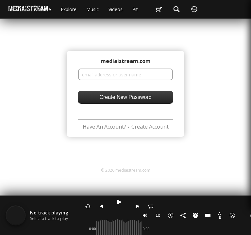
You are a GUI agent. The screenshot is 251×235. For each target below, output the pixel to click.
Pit (135, 9)
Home (44, 9)
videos (116, 9)
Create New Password (125, 97)
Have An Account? (104, 126)
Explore (68, 9)
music (92, 9)
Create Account (150, 126)
